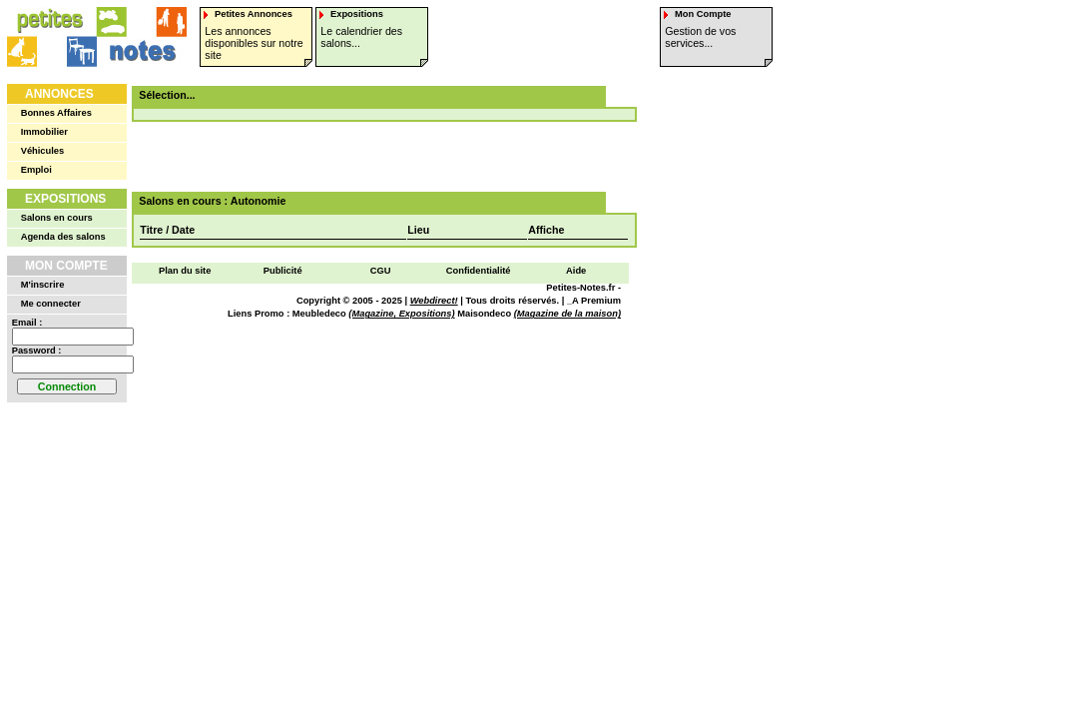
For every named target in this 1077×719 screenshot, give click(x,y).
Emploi (36, 170)
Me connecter (51, 304)
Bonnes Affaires (56, 113)
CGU (380, 271)
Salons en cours (57, 218)
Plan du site (185, 271)
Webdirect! (434, 301)
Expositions (65, 199)
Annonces (59, 94)
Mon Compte (66, 266)
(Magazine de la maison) (567, 314)
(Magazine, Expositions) (401, 314)
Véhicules (43, 151)
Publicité (283, 271)
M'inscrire (43, 285)
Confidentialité (478, 271)
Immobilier (44, 132)
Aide (576, 271)
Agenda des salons (63, 237)
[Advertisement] (377, 157)
